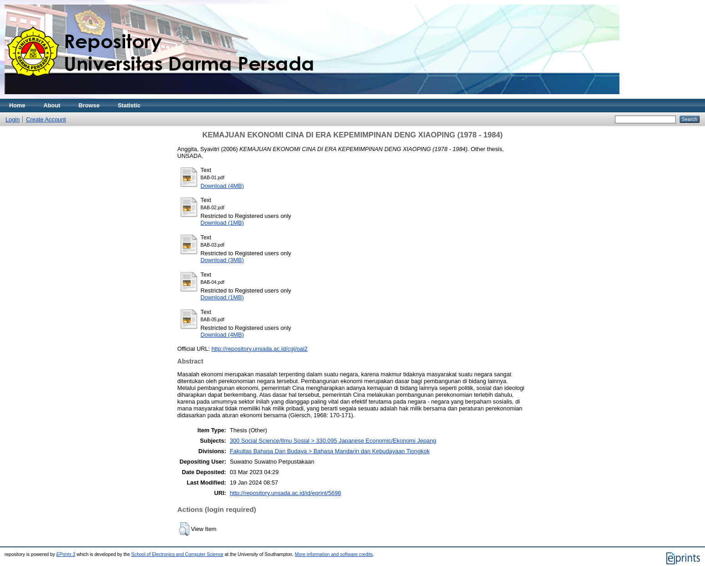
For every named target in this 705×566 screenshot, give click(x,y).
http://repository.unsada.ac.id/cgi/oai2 (260, 348)
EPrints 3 (66, 554)
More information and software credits (334, 554)
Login (12, 119)
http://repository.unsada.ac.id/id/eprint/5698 (285, 493)
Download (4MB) (222, 185)
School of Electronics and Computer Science (177, 554)
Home (17, 105)
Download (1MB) (222, 222)
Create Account (46, 119)
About (52, 105)
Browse (89, 105)
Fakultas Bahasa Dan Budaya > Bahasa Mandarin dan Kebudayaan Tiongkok (330, 451)
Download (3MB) (222, 260)
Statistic (129, 105)
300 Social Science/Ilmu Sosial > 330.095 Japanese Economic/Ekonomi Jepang (333, 440)
